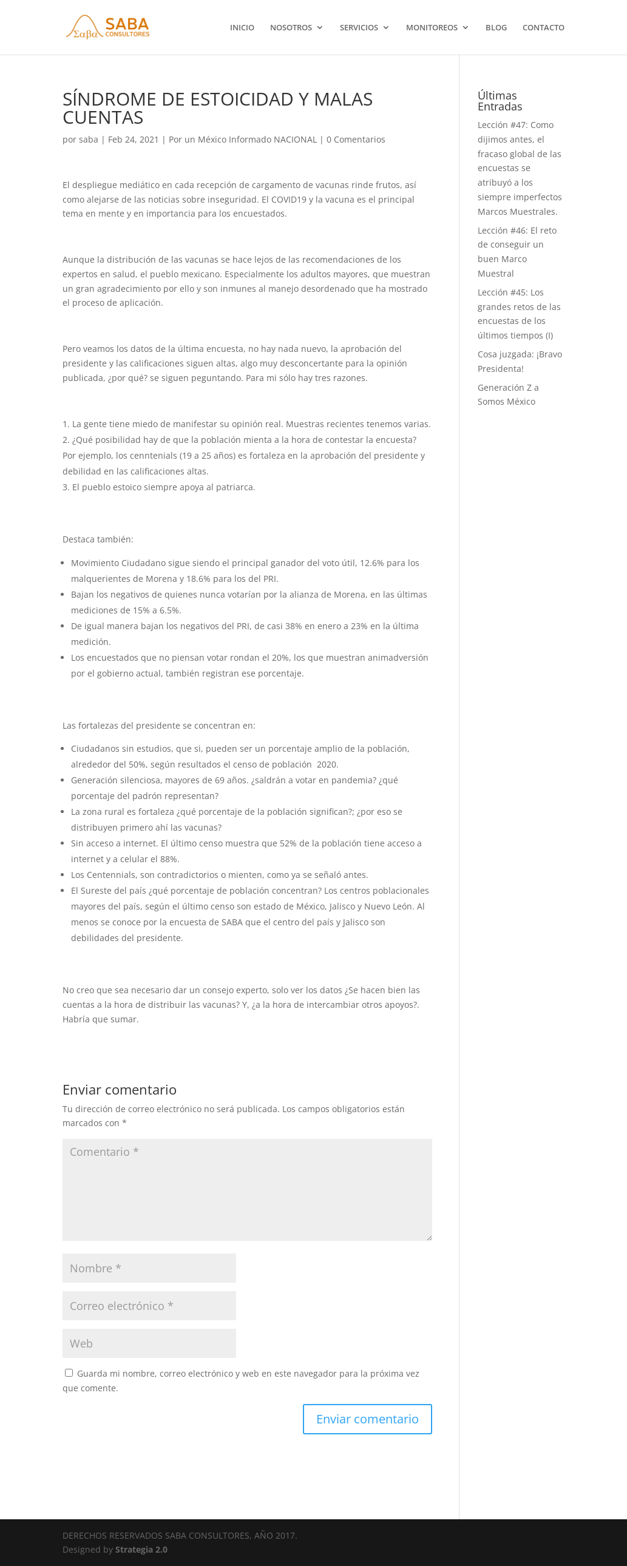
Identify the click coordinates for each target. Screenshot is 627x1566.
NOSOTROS (291, 28)
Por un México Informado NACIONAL (243, 139)
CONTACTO (543, 28)
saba (88, 139)
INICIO (242, 28)
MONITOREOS (432, 28)
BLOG (496, 28)
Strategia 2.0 (141, 1549)
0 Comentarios (356, 139)
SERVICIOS (359, 28)
